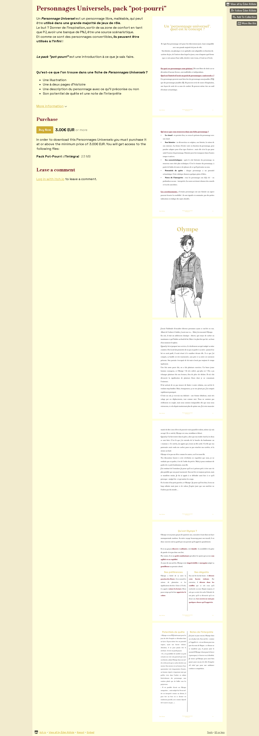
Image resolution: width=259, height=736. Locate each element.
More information (51, 106)
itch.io (42, 732)
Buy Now (45, 130)
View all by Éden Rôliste (61, 732)
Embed (90, 732)
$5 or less (219, 732)
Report (80, 732)
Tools (210, 732)
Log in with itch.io (50, 179)
